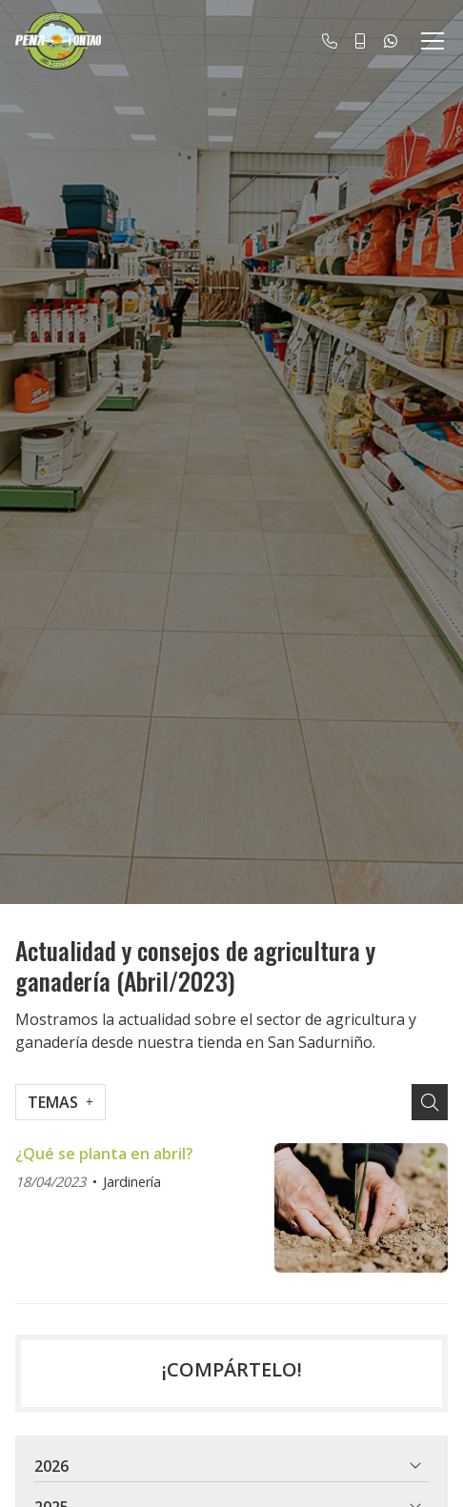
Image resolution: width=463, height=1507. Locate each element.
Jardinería (132, 1182)
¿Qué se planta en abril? (104, 1153)
